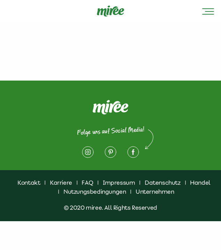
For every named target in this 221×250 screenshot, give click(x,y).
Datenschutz (163, 182)
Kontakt (28, 182)
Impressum (119, 182)
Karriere (61, 182)
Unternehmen (155, 191)
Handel (200, 182)
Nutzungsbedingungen (94, 191)
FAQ (87, 182)
